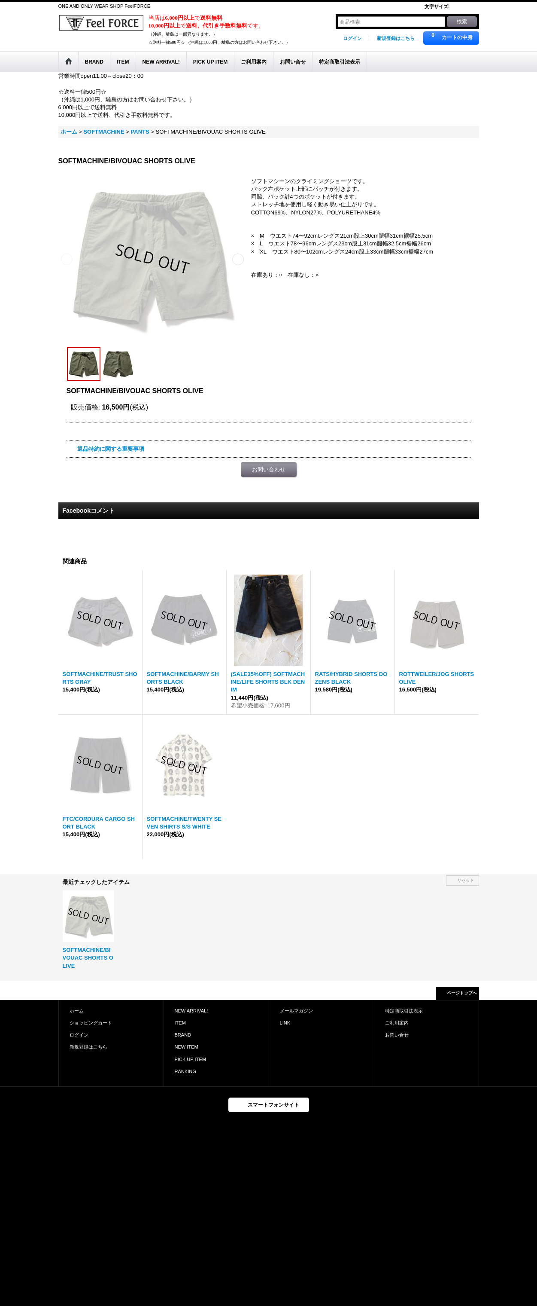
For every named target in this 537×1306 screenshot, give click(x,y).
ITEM (180, 1022)
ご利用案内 (397, 1022)
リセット (465, 880)
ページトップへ (462, 993)
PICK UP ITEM (190, 1059)
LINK (285, 1022)
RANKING (185, 1071)
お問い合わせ (268, 469)
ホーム (77, 1010)
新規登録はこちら (396, 38)
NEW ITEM (186, 1046)
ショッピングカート (91, 1022)
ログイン (352, 38)
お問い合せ (397, 1034)
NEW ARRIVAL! (191, 1010)
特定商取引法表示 (404, 1010)
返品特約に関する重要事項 (110, 449)
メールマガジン (296, 1010)
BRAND (183, 1034)
